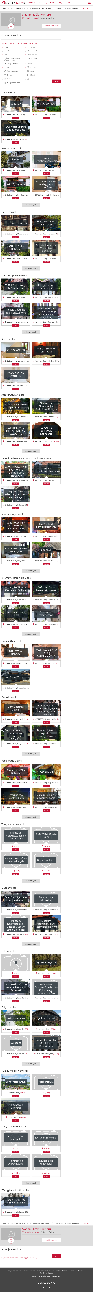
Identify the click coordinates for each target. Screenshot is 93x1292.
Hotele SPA (31, 64)
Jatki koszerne (46, 1018)
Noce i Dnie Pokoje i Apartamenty (16, 406)
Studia (7, 54)
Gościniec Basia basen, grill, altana (46, 589)
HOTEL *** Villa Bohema (15, 248)
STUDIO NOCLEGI (15, 350)
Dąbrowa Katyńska (46, 962)
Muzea (30, 71)
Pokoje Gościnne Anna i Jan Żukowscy (16, 311)
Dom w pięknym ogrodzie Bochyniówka (46, 733)
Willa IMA (16, 103)
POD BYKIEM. (46, 771)
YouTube (49, 1287)
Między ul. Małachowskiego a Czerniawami (16, 835)
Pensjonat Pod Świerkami (46, 287)
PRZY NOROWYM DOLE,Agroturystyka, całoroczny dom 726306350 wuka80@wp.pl (46, 711)
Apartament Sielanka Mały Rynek (15, 550)
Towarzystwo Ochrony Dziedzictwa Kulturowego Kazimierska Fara (46, 989)
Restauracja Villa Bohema (16, 772)
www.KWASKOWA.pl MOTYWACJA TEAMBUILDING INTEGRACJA (16, 471)
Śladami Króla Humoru (36, 14)
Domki (7, 67)
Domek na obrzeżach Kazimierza (46, 430)
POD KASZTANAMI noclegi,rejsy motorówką (46, 184)
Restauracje (32, 67)
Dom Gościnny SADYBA (16, 708)
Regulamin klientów (46, 1273)
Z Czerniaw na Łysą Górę (46, 835)
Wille (6, 47)
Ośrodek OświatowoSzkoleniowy (47, 159)
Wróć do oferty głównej (52, 26)
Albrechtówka (46, 1081)
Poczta (64, 1271)
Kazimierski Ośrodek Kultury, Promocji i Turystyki (16, 987)
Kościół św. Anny (16, 1018)
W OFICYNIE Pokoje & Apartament (15, 287)
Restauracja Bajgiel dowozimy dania (46, 796)
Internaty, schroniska (12, 64)
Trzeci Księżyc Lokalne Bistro (16, 796)
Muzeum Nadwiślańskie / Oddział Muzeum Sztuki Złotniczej (16, 925)
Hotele (7, 51)
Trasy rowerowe (34, 79)
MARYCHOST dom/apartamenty (46, 525)
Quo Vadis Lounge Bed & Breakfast (16, 128)
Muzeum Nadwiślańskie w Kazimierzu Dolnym (46, 923)
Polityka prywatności (14, 1271)
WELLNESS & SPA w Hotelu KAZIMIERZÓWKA (46, 652)
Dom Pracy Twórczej (16, 223)
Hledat (56, 81)
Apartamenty (32, 58)
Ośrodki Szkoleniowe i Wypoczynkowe (12, 59)
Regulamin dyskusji (43, 1271)
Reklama (72, 1271)
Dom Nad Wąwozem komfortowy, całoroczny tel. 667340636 (16, 735)
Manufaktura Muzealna (46, 899)
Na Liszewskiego (46, 860)
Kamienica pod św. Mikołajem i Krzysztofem (46, 1043)
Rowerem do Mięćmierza (46, 1162)
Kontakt (80, 1271)
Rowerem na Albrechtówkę (15, 1162)
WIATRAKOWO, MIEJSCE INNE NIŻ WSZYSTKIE (16, 430)
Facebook (43, 1287)
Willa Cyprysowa (46, 103)
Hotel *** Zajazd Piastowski (46, 223)
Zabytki (31, 75)
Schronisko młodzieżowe (46, 613)
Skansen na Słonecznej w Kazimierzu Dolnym (46, 406)
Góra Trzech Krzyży (15, 1081)
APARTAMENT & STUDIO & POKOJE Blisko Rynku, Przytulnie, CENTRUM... (46, 314)
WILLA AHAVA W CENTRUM (46, 350)
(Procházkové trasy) (30, 18)
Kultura (8, 75)
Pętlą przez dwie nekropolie (16, 1138)
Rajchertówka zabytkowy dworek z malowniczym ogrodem (16, 496)
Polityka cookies (29, 1271)
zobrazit (15, 118)
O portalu (56, 1271)
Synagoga (16, 1042)
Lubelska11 (46, 549)
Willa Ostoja (15, 159)
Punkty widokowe (11, 79)
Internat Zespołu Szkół (16, 613)
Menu (89, 2)
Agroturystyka (33, 54)
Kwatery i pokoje (33, 51)
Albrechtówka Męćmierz (15, 1106)
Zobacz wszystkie (31, 205)
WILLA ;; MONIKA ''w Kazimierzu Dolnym (16, 589)
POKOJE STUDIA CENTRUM (15, 375)
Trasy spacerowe (11, 71)
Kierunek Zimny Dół (46, 1137)
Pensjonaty (32, 47)
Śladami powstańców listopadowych (15, 860)
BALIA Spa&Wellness (16, 677)
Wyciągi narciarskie (12, 83)
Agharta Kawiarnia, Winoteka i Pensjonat (46, 247)
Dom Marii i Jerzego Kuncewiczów (16, 899)
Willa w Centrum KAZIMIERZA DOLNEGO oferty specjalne (16, 527)
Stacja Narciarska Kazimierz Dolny (16, 1201)
